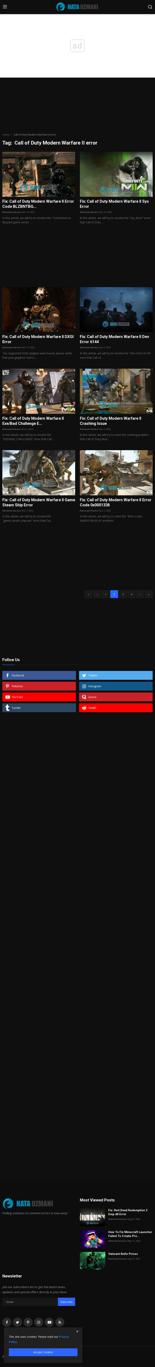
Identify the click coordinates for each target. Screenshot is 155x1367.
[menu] (5, 7)
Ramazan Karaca (11, 212)
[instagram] (38, 1322)
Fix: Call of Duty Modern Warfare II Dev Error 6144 (114, 339)
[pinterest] (28, 1322)
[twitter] (17, 1322)
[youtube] (49, 1322)
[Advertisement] (77, 105)
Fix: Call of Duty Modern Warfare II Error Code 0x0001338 (115, 502)
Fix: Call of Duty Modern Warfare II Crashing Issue (110, 421)
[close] (77, 1331)
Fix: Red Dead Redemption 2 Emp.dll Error (128, 1212)
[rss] (59, 1322)
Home (5, 134)
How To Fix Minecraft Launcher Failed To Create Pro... (130, 1234)
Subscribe (66, 1302)
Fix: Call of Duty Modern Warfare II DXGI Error (38, 339)
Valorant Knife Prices (123, 1254)
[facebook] (6, 1322)
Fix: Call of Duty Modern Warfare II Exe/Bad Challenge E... (33, 421)
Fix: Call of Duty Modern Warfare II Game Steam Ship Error (38, 502)
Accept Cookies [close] (43, 1352)
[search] (150, 7)
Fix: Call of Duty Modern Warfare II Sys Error (114, 204)
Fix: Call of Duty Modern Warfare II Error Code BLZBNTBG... (38, 204)
